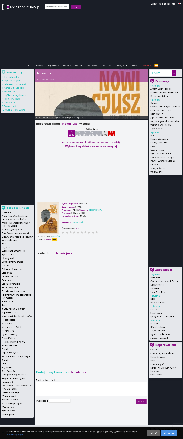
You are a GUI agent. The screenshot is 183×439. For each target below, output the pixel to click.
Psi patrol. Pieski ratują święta (16, 356)
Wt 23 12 (78, 133)
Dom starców (156, 113)
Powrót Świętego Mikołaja (162, 160)
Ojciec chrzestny (11, 77)
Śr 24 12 (85, 133)
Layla (152, 146)
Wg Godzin (92, 65)
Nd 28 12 (111, 133)
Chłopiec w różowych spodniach (165, 106)
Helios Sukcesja (157, 357)
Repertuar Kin (165, 345)
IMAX (152, 360)
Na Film (78, 65)
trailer (72, 117)
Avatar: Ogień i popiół (160, 88)
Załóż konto (169, 3)
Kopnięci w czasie (158, 142)
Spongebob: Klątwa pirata (162, 316)
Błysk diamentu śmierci (12, 261)
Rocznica (6, 360)
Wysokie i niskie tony (160, 334)
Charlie (153, 349)
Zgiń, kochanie (157, 128)
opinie (80, 117)
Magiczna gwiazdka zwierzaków (165, 121)
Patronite (146, 65)
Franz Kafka (7, 301)
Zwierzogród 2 (11, 106)
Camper (154, 103)
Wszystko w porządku (160, 124)
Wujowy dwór (156, 171)
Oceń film (56, 236)
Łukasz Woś (49, 79)
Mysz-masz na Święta (160, 153)
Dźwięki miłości (157, 327)
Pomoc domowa (158, 302)
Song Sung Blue (157, 292)
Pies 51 (153, 309)
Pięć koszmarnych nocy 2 (162, 157)
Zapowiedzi (53, 65)
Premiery (39, 65)
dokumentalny (95, 209)
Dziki (152, 298)
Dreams (154, 323)
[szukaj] (56, 7)
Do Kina (67, 65)
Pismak (5, 349)
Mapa (134, 65)
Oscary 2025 (121, 65)
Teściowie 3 (7, 382)
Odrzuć (153, 433)
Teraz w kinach (18, 208)
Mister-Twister (157, 284)
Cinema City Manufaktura (162, 353)
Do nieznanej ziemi (159, 96)
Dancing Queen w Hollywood (164, 92)
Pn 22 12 (71, 133)
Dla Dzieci (106, 65)
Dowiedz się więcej (14, 434)
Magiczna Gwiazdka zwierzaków (17, 316)
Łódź (156, 73)
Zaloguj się (156, 3)
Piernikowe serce (9, 345)
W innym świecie (158, 168)
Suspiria (154, 164)
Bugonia (6, 247)
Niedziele (154, 288)
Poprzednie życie (12, 80)
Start (28, 65)
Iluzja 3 (5, 305)
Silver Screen (156, 374)
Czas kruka (7, 272)
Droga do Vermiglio (11, 283)
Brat (152, 135)
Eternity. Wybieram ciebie (13, 291)
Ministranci (7, 323)
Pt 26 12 (98, 133)
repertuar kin (47, 117)
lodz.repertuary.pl (25, 7)
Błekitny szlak (8, 258)
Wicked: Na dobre (10, 399)
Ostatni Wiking (8, 338)
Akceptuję (169, 433)
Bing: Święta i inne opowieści (15, 233)
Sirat (4, 363)
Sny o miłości (8, 367)
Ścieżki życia (156, 313)
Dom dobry (9, 102)
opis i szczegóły (61, 117)
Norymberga (8, 330)
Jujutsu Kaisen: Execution (162, 117)
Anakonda (155, 277)
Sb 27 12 (104, 133)
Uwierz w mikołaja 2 (11, 392)
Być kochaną (8, 254)
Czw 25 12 (91, 133)
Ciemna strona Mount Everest (164, 281)
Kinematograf (156, 364)
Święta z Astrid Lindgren (13, 378)
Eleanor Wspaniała (159, 139)
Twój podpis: (42, 400)
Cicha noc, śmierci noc (160, 110)
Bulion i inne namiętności (15, 84)
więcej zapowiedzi (160, 338)
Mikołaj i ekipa (157, 150)
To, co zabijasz (157, 330)
